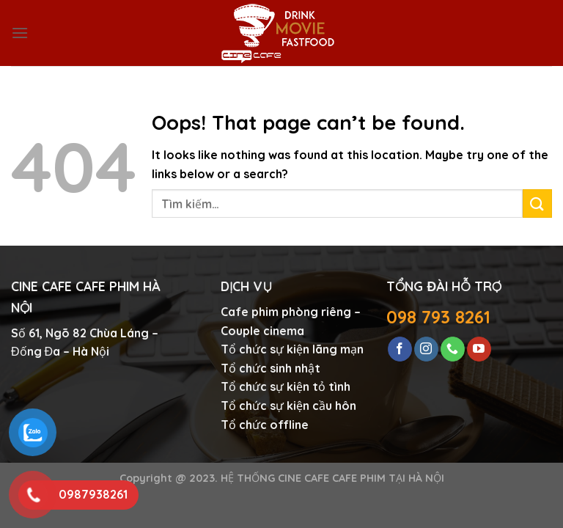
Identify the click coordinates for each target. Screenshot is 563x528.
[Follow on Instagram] (426, 349)
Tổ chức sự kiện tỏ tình (285, 386)
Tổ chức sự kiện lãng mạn (292, 349)
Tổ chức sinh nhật (270, 368)
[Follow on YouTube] (479, 349)
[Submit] (537, 203)
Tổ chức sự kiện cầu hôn (288, 405)
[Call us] (453, 349)
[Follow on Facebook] (400, 349)
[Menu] (20, 33)
